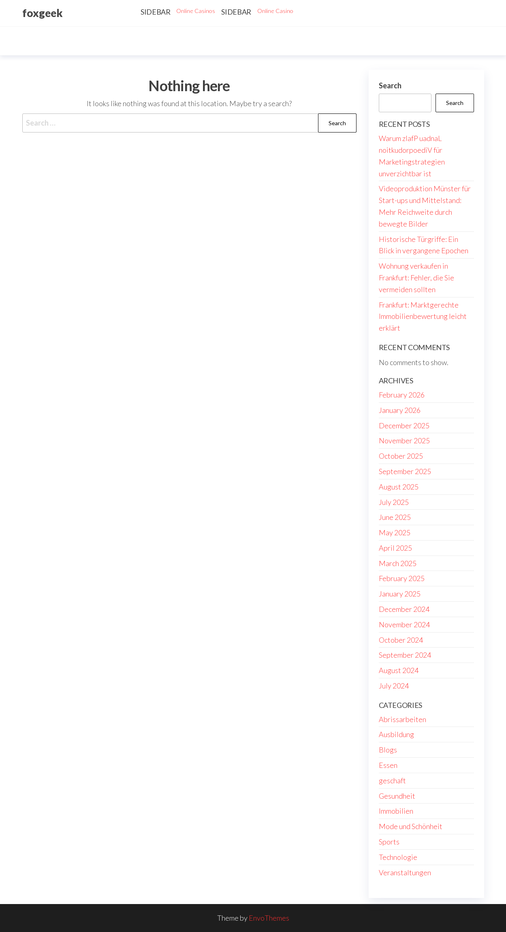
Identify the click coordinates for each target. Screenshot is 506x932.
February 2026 (402, 394)
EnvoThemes (269, 917)
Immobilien (396, 810)
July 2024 (394, 685)
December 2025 (404, 425)
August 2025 (398, 486)
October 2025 (401, 455)
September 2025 (405, 471)
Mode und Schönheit (410, 826)
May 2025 (394, 532)
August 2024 (398, 670)
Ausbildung (396, 734)
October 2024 (401, 639)
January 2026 (400, 410)
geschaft (392, 780)
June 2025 (395, 517)
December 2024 (404, 609)
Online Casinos (195, 10)
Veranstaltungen (405, 872)
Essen (388, 765)
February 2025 (402, 578)
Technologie (398, 857)
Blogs (388, 749)
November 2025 (404, 440)
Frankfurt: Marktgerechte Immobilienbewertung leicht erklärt (423, 316)
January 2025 (400, 593)
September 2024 (405, 654)
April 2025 (395, 547)
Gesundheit (397, 795)
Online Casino (275, 10)
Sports (389, 841)
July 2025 (394, 502)
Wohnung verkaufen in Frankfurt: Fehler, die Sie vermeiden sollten (416, 277)
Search (390, 85)
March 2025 (397, 563)
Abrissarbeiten (402, 719)
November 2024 (404, 624)
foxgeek (42, 12)
